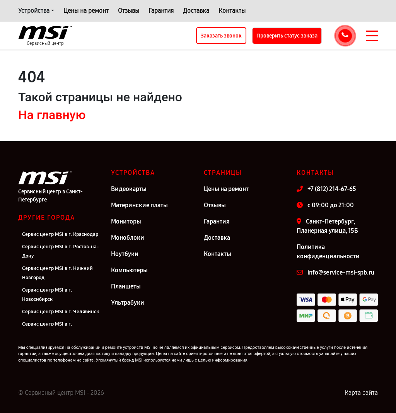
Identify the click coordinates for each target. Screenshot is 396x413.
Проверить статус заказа (286, 35)
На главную (51, 115)
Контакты (232, 10)
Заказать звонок (221, 35)
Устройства (34, 10)
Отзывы (128, 10)
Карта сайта (361, 392)
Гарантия (161, 10)
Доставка (196, 10)
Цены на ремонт (86, 10)
